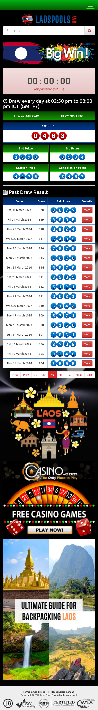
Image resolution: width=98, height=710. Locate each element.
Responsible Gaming (62, 692)
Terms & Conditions (34, 692)
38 (35, 374)
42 (69, 374)
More (87, 210)
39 (44, 374)
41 (60, 374)
